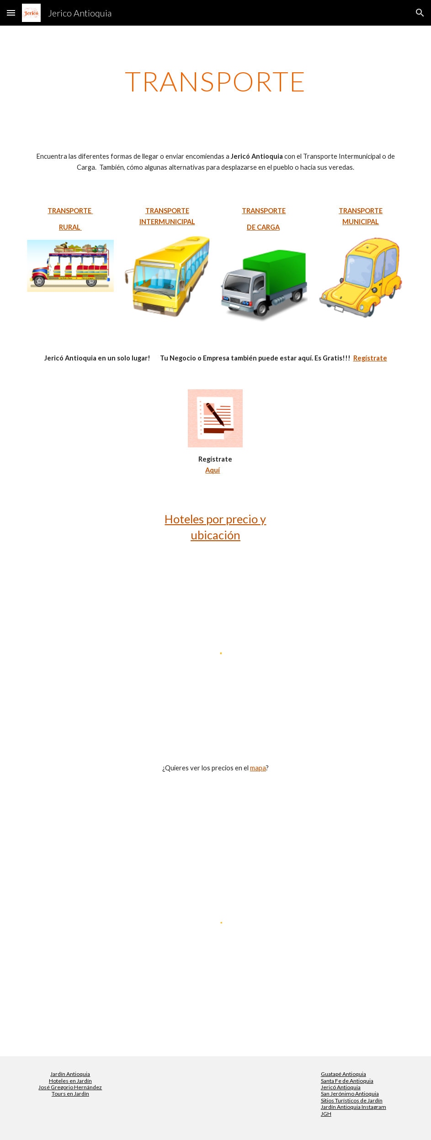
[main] (215, 81)
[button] (11, 12)
